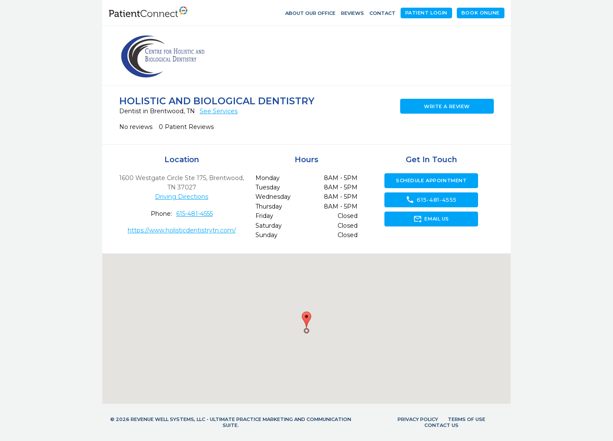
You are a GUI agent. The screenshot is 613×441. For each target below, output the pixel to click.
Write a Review (447, 106)
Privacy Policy (418, 419)
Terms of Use (466, 419)
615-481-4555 (194, 214)
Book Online (480, 13)
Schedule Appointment (431, 180)
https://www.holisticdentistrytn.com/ (182, 230)
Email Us (431, 219)
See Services (219, 111)
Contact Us (441, 425)
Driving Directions (181, 196)
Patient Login (426, 13)
